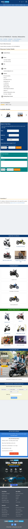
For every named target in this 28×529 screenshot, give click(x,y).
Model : (2, 139)
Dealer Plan (17, 5)
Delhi (2, 498)
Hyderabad (8, 493)
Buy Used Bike (8, 5)
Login (22, 1)
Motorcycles (18, 495)
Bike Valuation (4, 509)
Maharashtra (19, 1)
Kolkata (3, 502)
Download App (22, 507)
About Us (17, 507)
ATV (16, 500)
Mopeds (17, 498)
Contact (17, 510)
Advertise (19, 509)
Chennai (3, 497)
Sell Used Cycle (4, 516)
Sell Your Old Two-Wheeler (14, 431)
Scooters (17, 497)
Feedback (20, 510)
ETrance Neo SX (8, 117)
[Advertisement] (14, 21)
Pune (6, 495)
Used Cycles (7, 502)
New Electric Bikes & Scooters (14, 309)
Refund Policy (18, 512)
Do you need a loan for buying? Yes (8, 143)
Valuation (13, 5)
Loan (24, 5)
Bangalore (3, 493)
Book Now (18, 147)
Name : (2, 130)
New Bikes (21, 5)
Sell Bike (4, 5)
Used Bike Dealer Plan (5, 514)
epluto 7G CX (20, 116)
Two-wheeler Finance (5, 507)
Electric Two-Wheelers (19, 493)
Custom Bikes (18, 502)
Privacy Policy (20, 514)
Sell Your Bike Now (14, 453)
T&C (16, 514)
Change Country (18, 516)
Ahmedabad (4, 500)
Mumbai (3, 495)
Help (16, 509)
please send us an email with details (17, 203)
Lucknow (5, 498)
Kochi (6, 497)
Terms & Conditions (13, 145)
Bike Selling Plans (5, 510)
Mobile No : (3, 135)
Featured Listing (4, 512)
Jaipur (8, 500)
